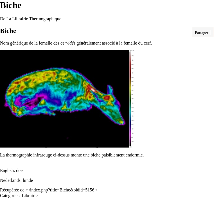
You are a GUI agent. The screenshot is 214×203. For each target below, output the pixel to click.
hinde (28, 180)
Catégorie (8, 195)
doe (19, 170)
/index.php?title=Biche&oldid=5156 (61, 189)
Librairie (30, 195)
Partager (201, 32)
